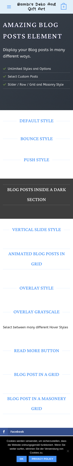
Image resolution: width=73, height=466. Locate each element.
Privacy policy (42, 459)
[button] (9, 7)
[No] (67, 452)
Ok (22, 459)
